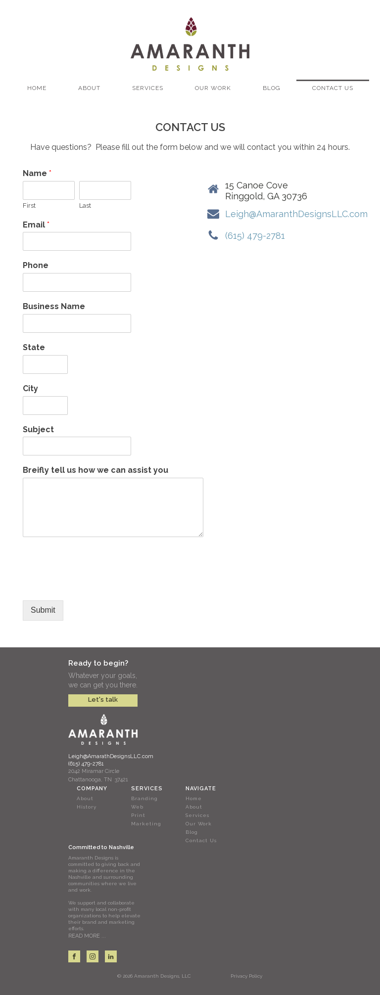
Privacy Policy (246, 976)
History (86, 807)
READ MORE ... (87, 936)
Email (36, 224)
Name (37, 173)
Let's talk (103, 699)
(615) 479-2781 (255, 235)
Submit (43, 610)
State (34, 347)
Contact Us (332, 88)
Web (137, 807)
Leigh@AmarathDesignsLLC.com (110, 756)
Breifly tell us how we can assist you (95, 470)
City (30, 388)
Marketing (146, 823)
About (89, 88)
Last (85, 205)
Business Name (54, 306)
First (29, 205)
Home (37, 88)
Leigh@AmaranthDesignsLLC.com (296, 214)
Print (138, 815)
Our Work (213, 88)
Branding (144, 798)
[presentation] (98, 584)
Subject (38, 429)
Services (147, 88)
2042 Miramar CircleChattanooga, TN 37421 (98, 775)
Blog (272, 88)
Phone (35, 265)
